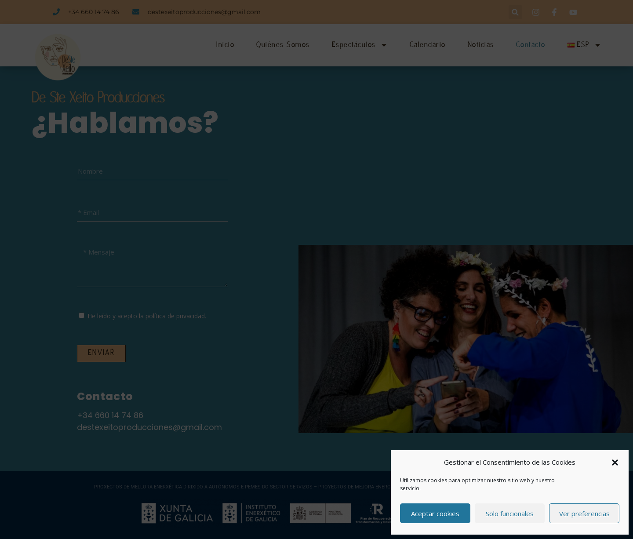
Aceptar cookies (435, 513)
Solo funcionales (510, 513)
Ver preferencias (584, 513)
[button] (615, 462)
